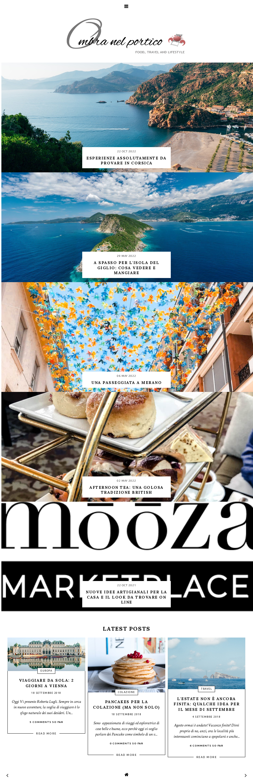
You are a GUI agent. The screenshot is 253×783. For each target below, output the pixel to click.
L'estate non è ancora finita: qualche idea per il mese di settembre (207, 704)
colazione (126, 692)
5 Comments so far (46, 721)
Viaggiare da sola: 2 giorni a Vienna (46, 683)
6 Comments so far (206, 745)
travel (206, 688)
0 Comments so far (126, 743)
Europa (46, 670)
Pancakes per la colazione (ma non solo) (126, 704)
